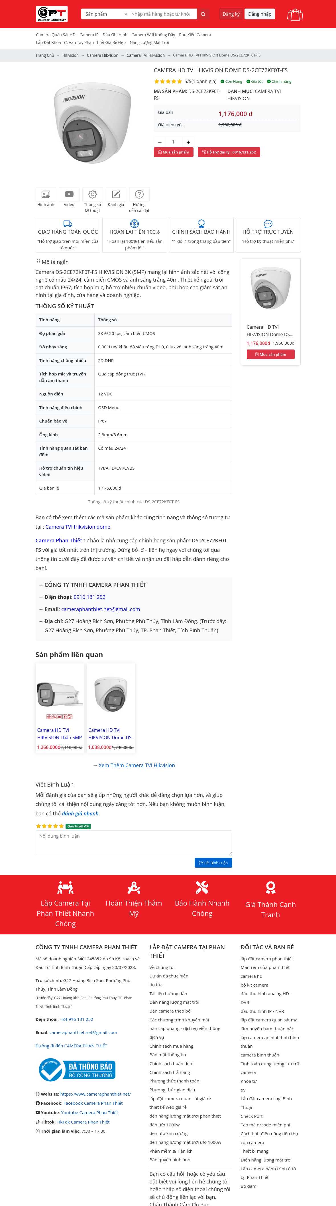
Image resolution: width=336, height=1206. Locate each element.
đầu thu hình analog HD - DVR (270, 990)
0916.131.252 (90, 596)
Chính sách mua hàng (171, 1041)
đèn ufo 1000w (164, 1118)
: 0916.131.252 (229, 151)
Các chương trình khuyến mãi (179, 1016)
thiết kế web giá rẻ (168, 1101)
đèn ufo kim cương (168, 1127)
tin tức (156, 981)
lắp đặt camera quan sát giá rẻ (180, 1093)
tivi (243, 1075)
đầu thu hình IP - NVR (262, 998)
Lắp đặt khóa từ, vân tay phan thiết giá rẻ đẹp (81, 42)
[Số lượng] (174, 141)
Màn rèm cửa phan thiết (265, 964)
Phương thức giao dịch (172, 1084)
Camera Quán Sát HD (56, 34)
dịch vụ (157, 1033)
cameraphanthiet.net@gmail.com (101, 608)
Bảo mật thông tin (168, 1050)
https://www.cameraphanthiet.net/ (95, 1090)
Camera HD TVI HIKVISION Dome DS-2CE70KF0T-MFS (108, 733)
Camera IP (89, 34)
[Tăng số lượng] (188, 141)
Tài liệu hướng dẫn (168, 990)
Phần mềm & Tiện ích (171, 1144)
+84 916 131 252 (76, 1016)
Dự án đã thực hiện (169, 973)
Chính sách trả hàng (169, 1067)
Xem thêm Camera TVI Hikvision (137, 762)
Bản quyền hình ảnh (170, 1153)
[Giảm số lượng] (160, 141)
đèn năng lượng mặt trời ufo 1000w (185, 1135)
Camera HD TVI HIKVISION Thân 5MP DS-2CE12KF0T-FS (58, 733)
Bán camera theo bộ (170, 1007)
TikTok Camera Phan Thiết (83, 1118)
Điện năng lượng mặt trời (265, 1144)
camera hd (251, 973)
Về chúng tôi (162, 964)
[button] (44, 123)
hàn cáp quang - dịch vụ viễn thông (184, 1024)
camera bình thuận (259, 1041)
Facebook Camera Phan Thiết (93, 1099)
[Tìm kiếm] (203, 14)
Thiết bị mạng (254, 1135)
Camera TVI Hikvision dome (78, 526)
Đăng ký (231, 14)
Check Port (251, 1101)
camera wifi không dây (153, 34)
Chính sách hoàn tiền (171, 1058)
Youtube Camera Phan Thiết (89, 1109)
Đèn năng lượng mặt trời (174, 998)
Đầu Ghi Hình (115, 34)
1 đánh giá (204, 81)
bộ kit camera (254, 981)
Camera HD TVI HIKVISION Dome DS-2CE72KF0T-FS (222, 70)
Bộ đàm (248, 1170)
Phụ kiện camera (195, 34)
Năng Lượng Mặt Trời (149, 42)
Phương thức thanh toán (174, 1075)
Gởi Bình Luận (213, 859)
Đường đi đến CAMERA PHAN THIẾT (71, 1042)
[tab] (46, 194)
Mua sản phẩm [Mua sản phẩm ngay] (173, 151)
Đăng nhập (259, 14)
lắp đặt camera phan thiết (266, 956)
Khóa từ (248, 1067)
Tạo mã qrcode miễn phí (265, 1110)
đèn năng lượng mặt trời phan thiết (184, 1110)
